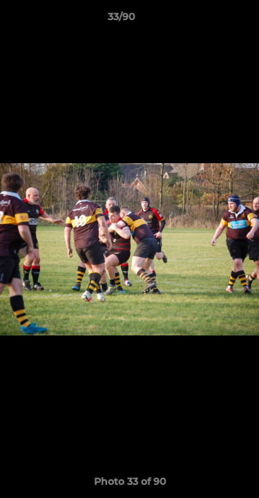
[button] (209, 20)
